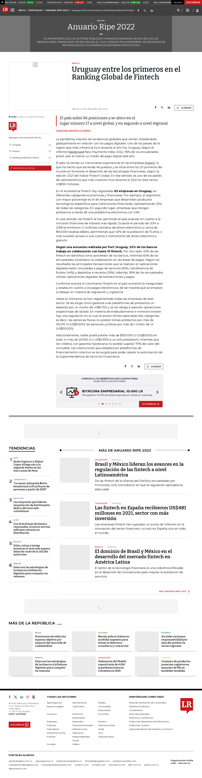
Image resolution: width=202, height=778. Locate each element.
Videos (76, 744)
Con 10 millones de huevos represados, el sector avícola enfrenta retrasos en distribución (31, 528)
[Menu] (13, 10)
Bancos (17, 564)
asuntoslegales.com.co (20, 761)
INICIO (21, 10)
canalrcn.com (82, 765)
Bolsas (17, 542)
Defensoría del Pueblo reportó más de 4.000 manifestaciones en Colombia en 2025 (112, 666)
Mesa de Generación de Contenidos (147, 702)
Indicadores (53, 729)
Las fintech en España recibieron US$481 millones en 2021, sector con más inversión (140, 513)
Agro (16, 520)
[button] (60, 392)
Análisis (101, 702)
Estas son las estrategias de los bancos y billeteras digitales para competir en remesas (30, 572)
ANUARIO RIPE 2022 (57, 10)
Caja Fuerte (78, 706)
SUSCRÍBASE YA (150, 404)
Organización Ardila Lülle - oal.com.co (182, 761)
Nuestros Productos (139, 706)
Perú (15, 458)
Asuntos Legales (55, 706)
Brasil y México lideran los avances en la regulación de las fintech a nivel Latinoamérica (139, 469)
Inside (101, 729)
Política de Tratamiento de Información (149, 721)
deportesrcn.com (18, 768)
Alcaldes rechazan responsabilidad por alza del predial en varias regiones (174, 641)
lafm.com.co (134, 765)
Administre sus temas (22, 168)
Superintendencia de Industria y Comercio (151, 729)
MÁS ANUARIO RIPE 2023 (172, 591)
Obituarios (77, 733)
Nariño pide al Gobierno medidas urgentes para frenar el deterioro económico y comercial (113, 641)
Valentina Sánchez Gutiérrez (73, 130)
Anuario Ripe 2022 (101, 26)
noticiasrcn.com (117, 765)
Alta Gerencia (79, 702)
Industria (18, 498)
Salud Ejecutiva (106, 736)
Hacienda (102, 633)
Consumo (166, 658)
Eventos (102, 721)
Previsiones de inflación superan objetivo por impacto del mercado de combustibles (50, 641)
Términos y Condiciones (141, 717)
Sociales (51, 744)
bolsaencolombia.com (124, 761)
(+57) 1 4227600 (17, 714)
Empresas (52, 721)
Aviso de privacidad (139, 714)
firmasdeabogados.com (97, 761)
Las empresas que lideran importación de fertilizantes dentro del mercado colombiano (31, 507)
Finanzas (51, 725)
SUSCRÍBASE (193, 2)
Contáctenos (136, 710)
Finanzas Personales (82, 725)
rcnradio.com (99, 765)
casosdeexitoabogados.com (23, 765)
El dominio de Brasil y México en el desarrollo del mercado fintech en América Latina (133, 557)
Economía (103, 714)
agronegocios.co (44, 761)
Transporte (20, 480)
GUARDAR (184, 107)
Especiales (77, 721)
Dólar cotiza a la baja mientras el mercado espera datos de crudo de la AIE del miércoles (31, 550)
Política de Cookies (139, 725)
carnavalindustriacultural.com (56, 765)
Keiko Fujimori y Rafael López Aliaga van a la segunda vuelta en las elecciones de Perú (28, 466)
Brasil (38, 633)
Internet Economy (56, 733)
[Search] (178, 10)
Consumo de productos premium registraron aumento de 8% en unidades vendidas (175, 666)
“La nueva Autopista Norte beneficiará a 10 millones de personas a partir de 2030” (31, 486)
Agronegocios (54, 702)
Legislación (104, 658)
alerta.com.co (151, 765)
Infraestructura (79, 729)
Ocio (100, 733)
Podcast (51, 736)
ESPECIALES (35, 10)
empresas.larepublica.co (69, 761)
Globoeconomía (106, 725)
